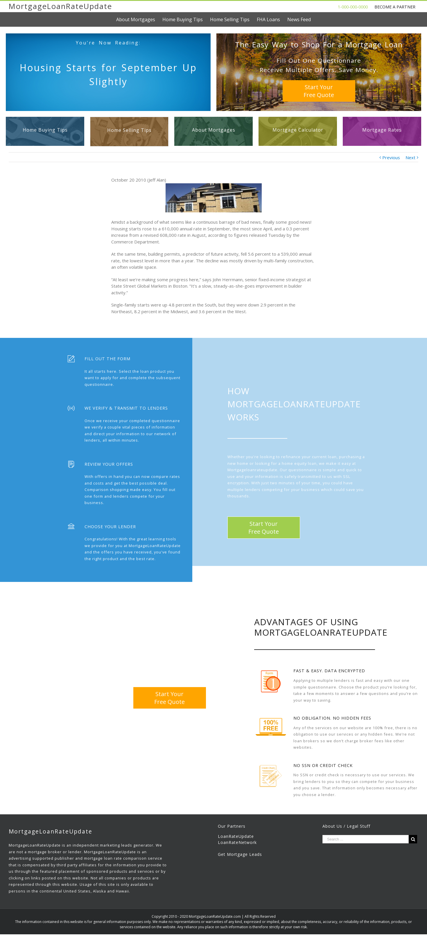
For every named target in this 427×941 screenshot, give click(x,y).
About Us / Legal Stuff (346, 826)
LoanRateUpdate (236, 836)
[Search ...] (365, 839)
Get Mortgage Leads (240, 854)
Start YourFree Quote (319, 91)
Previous (391, 157)
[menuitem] (139, 19)
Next (410, 157)
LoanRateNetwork (237, 842)
